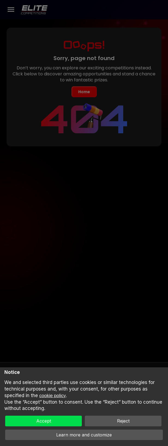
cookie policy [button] (52, 395)
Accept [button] (43, 421)
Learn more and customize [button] (84, 435)
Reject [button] (123, 421)
